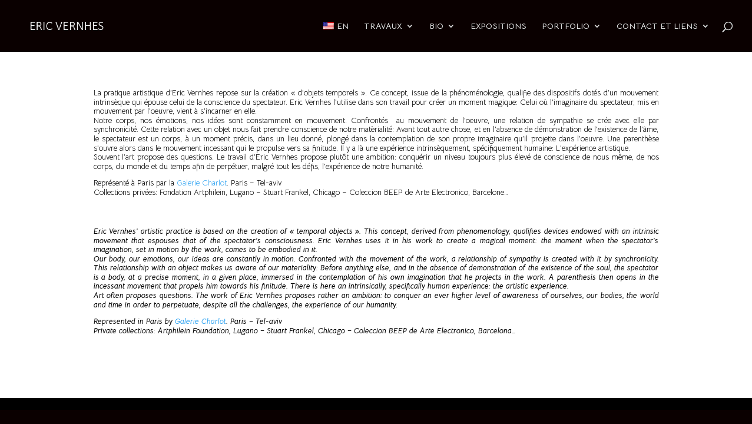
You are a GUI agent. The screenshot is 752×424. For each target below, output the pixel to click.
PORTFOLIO (565, 26)
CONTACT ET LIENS (657, 26)
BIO (436, 26)
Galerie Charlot (202, 183)
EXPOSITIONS (498, 26)
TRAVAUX (383, 26)
